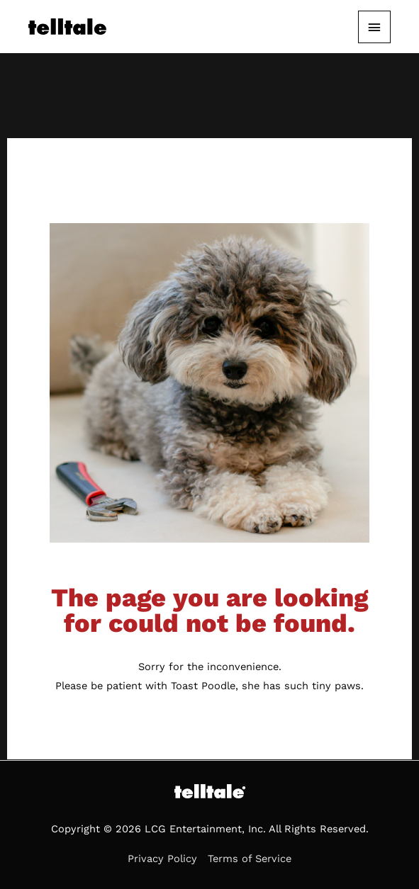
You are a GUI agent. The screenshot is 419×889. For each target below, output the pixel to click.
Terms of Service (249, 858)
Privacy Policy (162, 858)
